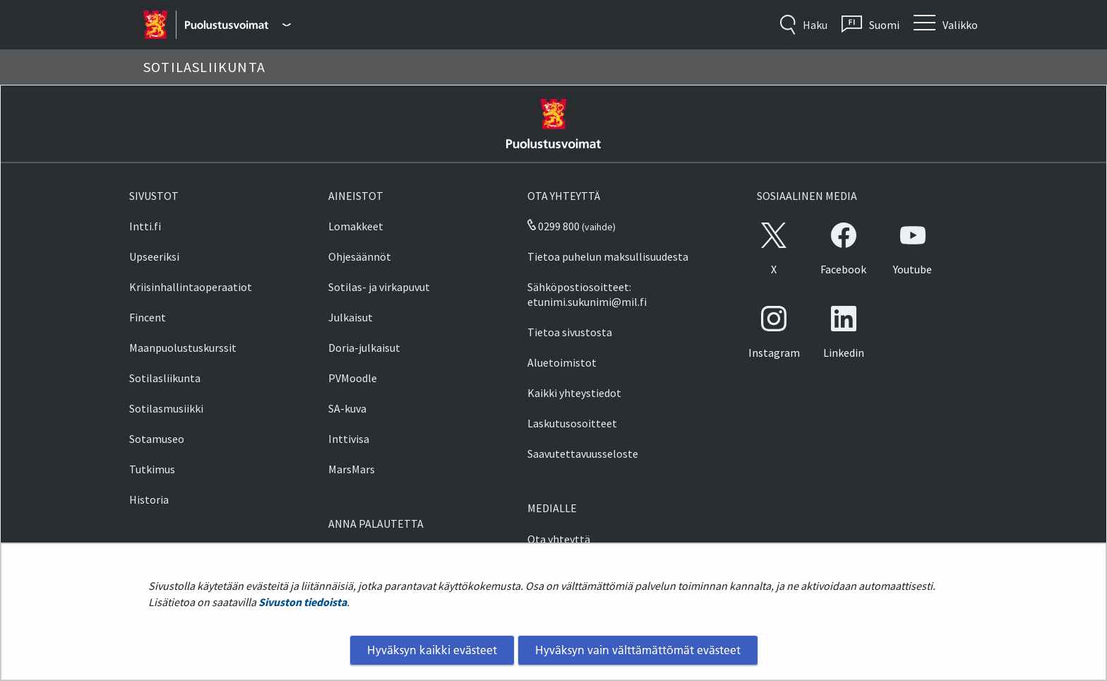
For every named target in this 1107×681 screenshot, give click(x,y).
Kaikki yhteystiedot (574, 393)
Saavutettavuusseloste (582, 453)
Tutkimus (152, 469)
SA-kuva (347, 408)
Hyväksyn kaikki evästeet (432, 650)
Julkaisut (350, 317)
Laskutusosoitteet (572, 423)
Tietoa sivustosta (569, 332)
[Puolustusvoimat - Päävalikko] (237, 25)
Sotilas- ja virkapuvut (379, 287)
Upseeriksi (154, 256)
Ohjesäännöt (359, 256)
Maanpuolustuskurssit (183, 347)
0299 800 (553, 226)
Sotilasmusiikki (166, 408)
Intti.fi (145, 226)
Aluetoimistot (562, 362)
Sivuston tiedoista (302, 602)
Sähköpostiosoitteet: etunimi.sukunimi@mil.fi (587, 294)
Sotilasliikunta (165, 378)
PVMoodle (352, 378)
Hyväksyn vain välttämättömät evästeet (638, 650)
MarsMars (351, 469)
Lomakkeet (355, 226)
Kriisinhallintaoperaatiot (190, 287)
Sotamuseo (156, 439)
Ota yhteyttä (558, 539)
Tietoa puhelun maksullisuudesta (607, 256)
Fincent (147, 317)
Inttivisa (348, 439)
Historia (149, 499)
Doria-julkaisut (364, 347)
